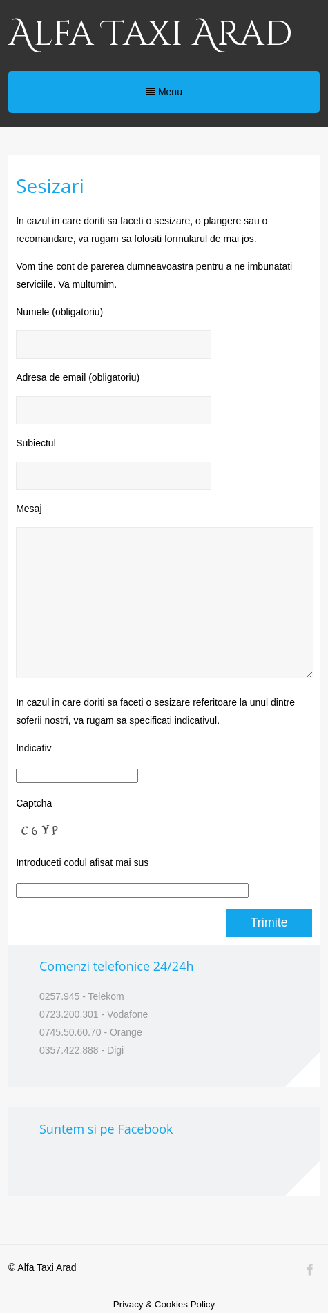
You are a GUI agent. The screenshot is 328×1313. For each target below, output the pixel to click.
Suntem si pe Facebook (106, 1129)
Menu (164, 91)
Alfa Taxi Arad (150, 34)
